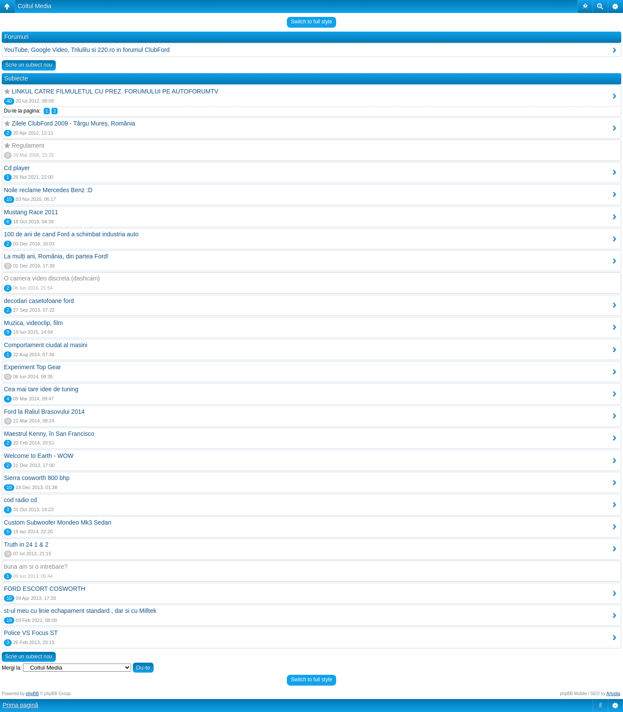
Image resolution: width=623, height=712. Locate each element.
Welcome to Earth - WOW (39, 455)
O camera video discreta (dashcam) (52, 278)
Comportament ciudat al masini (45, 345)
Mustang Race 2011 (31, 212)
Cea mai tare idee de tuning (41, 389)
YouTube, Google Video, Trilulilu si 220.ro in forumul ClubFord (87, 49)
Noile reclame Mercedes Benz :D (48, 190)
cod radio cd (20, 499)
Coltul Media (34, 6)
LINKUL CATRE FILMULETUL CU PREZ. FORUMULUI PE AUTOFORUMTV (115, 91)
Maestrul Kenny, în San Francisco (49, 433)
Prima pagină (21, 705)
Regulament (28, 145)
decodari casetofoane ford (39, 300)
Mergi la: (12, 668)
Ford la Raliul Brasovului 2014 (44, 411)
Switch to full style (311, 22)
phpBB (32, 693)
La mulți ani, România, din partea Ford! (56, 256)
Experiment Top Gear (32, 367)
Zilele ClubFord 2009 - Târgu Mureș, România (73, 123)
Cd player (17, 167)
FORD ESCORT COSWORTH (44, 588)
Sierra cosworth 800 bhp (37, 477)
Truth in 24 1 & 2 (26, 544)
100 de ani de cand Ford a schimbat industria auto (71, 234)
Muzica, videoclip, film (33, 322)
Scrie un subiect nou (28, 65)
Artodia (613, 693)
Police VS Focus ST (31, 632)
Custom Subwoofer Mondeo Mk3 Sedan (57, 522)
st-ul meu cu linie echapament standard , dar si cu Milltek (80, 610)
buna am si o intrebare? (35, 566)
